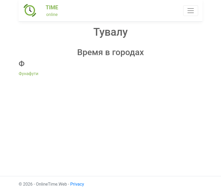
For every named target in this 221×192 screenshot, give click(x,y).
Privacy (77, 184)
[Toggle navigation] (190, 10)
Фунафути (28, 73)
